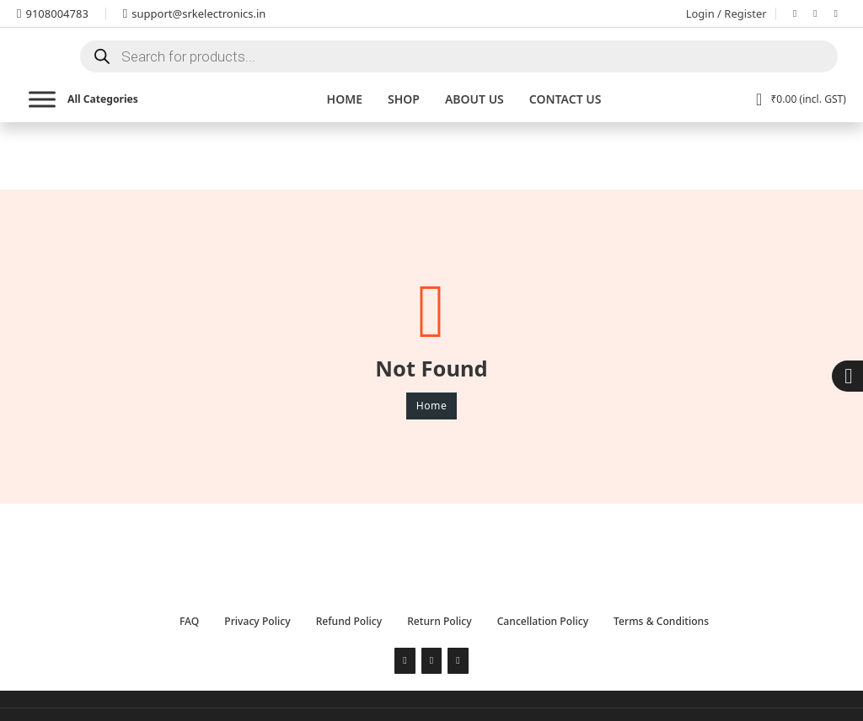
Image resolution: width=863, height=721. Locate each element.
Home (344, 99)
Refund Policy (349, 621)
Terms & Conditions (661, 621)
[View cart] (801, 99)
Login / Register (726, 13)
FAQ (189, 621)
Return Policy (439, 621)
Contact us (565, 99)
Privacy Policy (257, 621)
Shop (404, 99)
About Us (474, 99)
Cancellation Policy (542, 621)
